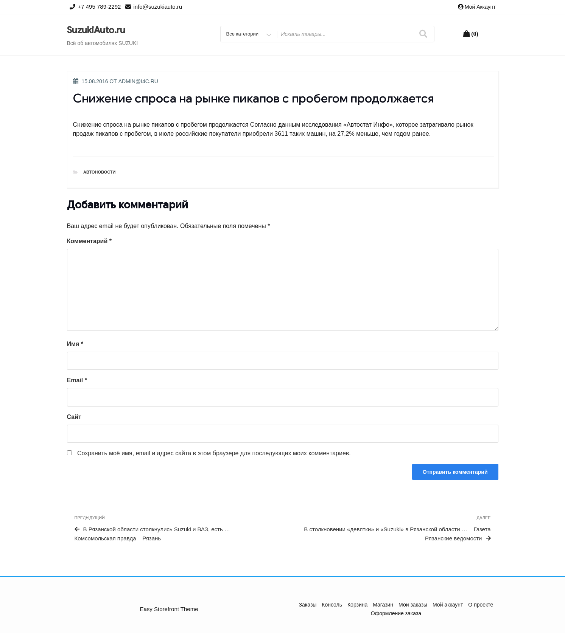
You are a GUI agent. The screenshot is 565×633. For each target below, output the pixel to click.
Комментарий (89, 241)
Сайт (74, 417)
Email (77, 380)
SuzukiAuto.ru (96, 30)
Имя (75, 344)
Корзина (357, 605)
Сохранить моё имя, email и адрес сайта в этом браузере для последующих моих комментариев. (214, 453)
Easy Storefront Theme (169, 609)
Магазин (383, 605)
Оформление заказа (396, 613)
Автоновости (99, 172)
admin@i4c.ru (138, 81)
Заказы (308, 605)
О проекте (480, 605)
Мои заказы (412, 605)
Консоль (332, 605)
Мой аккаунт (480, 7)
